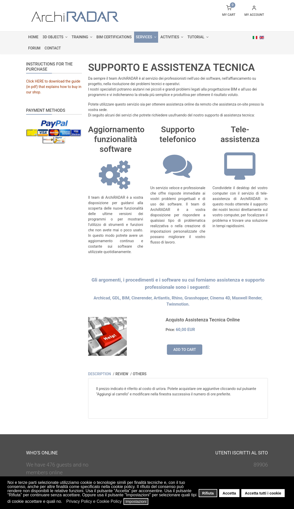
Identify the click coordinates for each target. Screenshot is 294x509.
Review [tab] (122, 374)
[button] (63, 502)
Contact (53, 48)
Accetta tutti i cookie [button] (263, 493)
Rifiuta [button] (208, 493)
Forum (34, 48)
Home (33, 37)
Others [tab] (139, 374)
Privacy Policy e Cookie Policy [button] (94, 501)
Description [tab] (100, 374)
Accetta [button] (229, 493)
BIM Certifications (113, 37)
